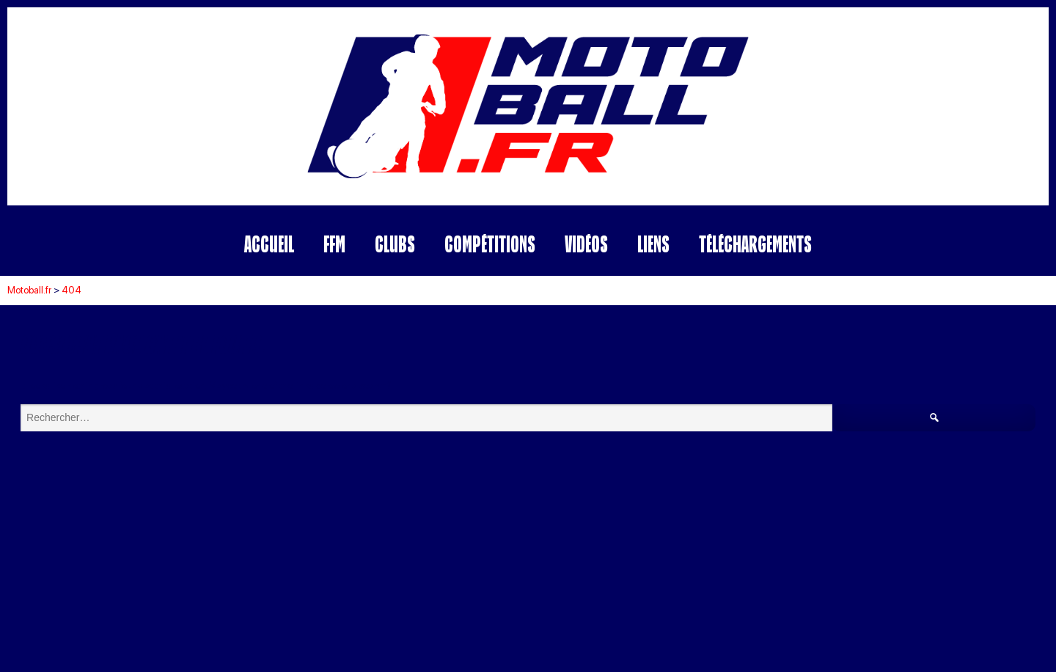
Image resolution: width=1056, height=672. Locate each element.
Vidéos (586, 244)
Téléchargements (755, 244)
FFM (334, 244)
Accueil (269, 244)
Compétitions (489, 244)
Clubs (395, 244)
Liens (653, 244)
